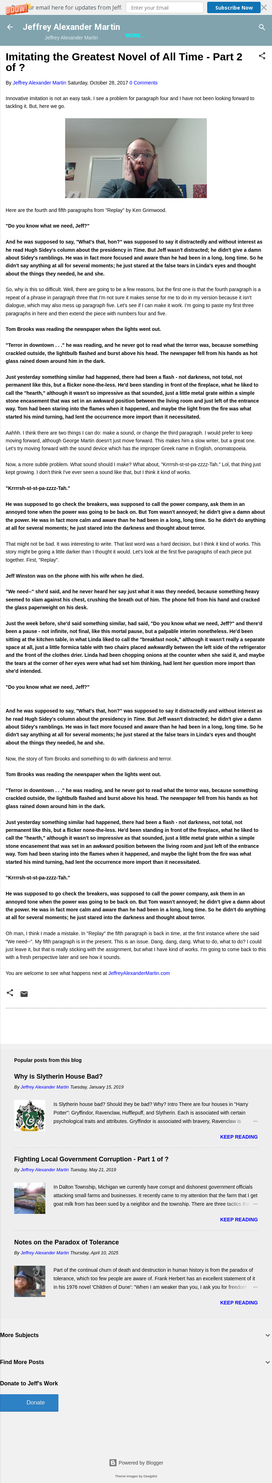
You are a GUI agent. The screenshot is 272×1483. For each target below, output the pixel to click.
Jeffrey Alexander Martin (71, 27)
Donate (36, 1424)
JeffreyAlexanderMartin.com (139, 995)
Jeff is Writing (80, 57)
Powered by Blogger (136, 1463)
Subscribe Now (234, 7)
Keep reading (239, 1158)
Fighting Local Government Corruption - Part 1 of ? (91, 1180)
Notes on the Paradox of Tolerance (66, 1263)
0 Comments (144, 104)
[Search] (262, 27)
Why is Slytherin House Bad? (58, 1098)
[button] (136, 7)
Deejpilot (150, 1476)
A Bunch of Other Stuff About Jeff (163, 57)
